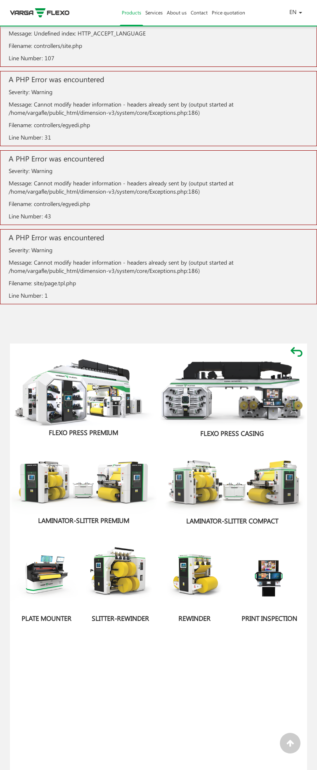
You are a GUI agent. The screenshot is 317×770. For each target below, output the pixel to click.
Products (131, 17)
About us (177, 17)
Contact (199, 17)
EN (295, 12)
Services (154, 17)
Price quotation (228, 17)
